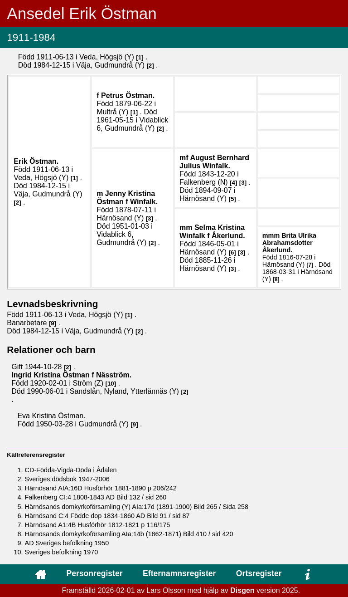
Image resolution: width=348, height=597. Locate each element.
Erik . (36, 161)
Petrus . (128, 95)
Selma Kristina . (212, 232)
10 (110, 383)
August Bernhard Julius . (214, 162)
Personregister (94, 573)
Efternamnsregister (179, 573)
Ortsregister (259, 573)
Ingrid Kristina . (71, 375)
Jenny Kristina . (127, 198)
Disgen (242, 590)
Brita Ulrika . (289, 243)
